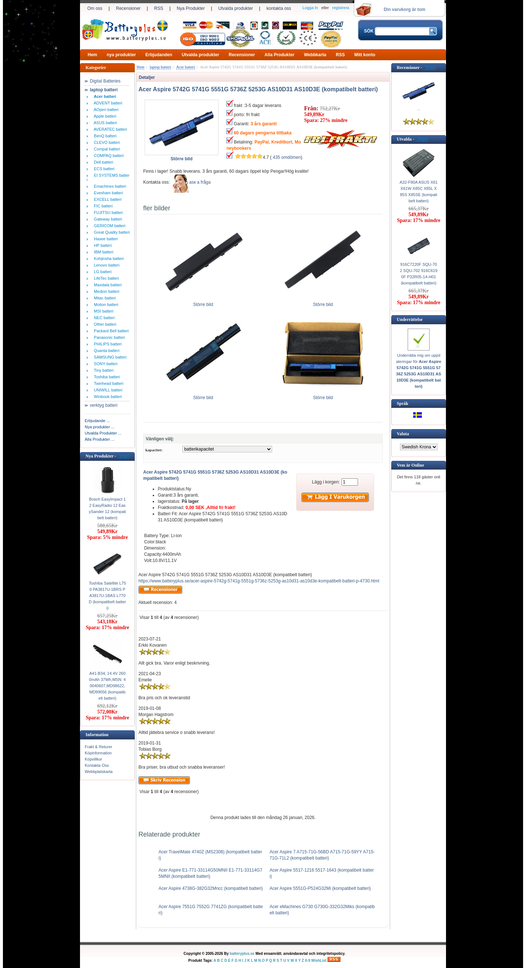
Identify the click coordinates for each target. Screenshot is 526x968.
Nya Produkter (191, 8)
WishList (319, 961)
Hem (92, 54)
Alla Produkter (279, 54)
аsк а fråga (200, 182)
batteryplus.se (242, 954)
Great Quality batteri (111, 232)
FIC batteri (102, 206)
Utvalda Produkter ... (103, 433)
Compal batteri (106, 149)
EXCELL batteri (107, 199)
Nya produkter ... (99, 427)
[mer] (123, 456)
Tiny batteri (103, 370)
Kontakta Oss (97, 765)
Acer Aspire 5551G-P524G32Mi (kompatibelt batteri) (320, 888)
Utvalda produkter (235, 8)
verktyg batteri (103, 405)
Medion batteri (105, 291)
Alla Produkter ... (99, 439)
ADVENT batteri (107, 103)
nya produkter (121, 54)
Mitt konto (364, 54)
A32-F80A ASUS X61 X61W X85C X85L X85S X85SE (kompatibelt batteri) (419, 191)
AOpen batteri (105, 109)
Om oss (94, 8)
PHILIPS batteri (107, 344)
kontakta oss (278, 8)
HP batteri (102, 245)
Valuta (403, 433)
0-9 (307, 961)
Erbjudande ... (97, 420)
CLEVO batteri (106, 142)
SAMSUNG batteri (109, 357)
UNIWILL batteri (107, 390)
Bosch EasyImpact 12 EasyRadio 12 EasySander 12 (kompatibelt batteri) (107, 508)
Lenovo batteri (105, 265)
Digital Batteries (105, 81)
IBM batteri (102, 252)
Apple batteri (104, 116)
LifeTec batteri (105, 278)
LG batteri (101, 271)
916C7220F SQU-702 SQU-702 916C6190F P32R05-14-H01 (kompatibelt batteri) (419, 273)
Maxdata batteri (107, 285)
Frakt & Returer (98, 747)
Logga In (310, 7)
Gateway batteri (107, 219)
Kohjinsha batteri (108, 258)
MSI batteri (102, 311)
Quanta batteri (105, 350)
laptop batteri (160, 67)
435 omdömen (287, 157)
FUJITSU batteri (107, 212)
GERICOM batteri (108, 225)
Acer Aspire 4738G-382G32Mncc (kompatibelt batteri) (211, 888)
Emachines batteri (109, 186)
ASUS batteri (104, 122)
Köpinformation (98, 753)
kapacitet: (154, 450)
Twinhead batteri (107, 383)
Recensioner (128, 8)
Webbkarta (315, 54)
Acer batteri (185, 67)
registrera (340, 7)
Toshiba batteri (106, 377)
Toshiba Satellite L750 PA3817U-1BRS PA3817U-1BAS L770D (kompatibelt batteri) (107, 595)
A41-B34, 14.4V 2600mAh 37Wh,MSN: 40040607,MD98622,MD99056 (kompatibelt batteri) (107, 685)
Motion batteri (105, 304)
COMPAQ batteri (108, 155)
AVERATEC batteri (109, 129)
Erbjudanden (158, 54)
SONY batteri (105, 363)
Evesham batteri (107, 193)
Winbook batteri (107, 396)
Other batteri (104, 324)
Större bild (203, 302)
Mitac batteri (104, 298)
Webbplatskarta (99, 771)
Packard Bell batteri (110, 331)
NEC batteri (103, 317)
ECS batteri (103, 169)
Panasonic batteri (108, 337)
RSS (158, 8)
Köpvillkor (93, 759)
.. (419, 109)
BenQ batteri (104, 136)
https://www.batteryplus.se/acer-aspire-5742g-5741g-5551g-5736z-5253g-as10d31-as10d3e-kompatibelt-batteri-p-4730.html (258, 581)
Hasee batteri (105, 239)
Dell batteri (102, 162)
